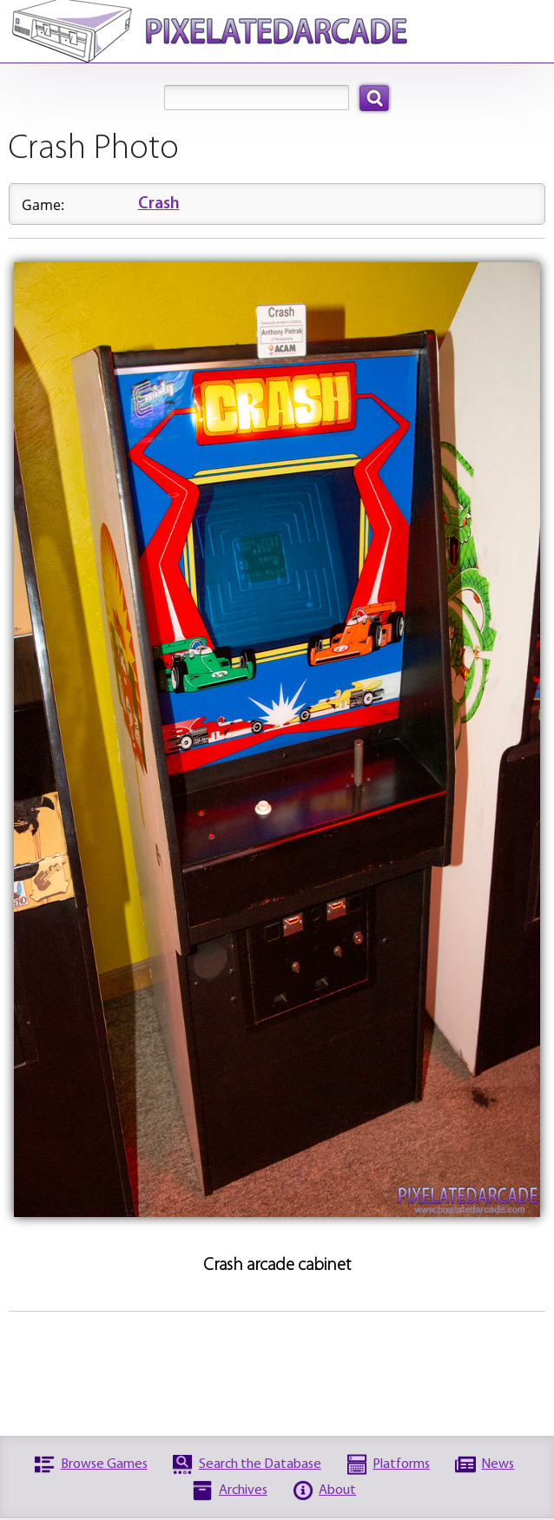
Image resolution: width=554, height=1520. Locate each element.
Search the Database (260, 1464)
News (497, 1464)
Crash (159, 204)
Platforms (401, 1464)
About (337, 1490)
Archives (243, 1490)
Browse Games (104, 1464)
